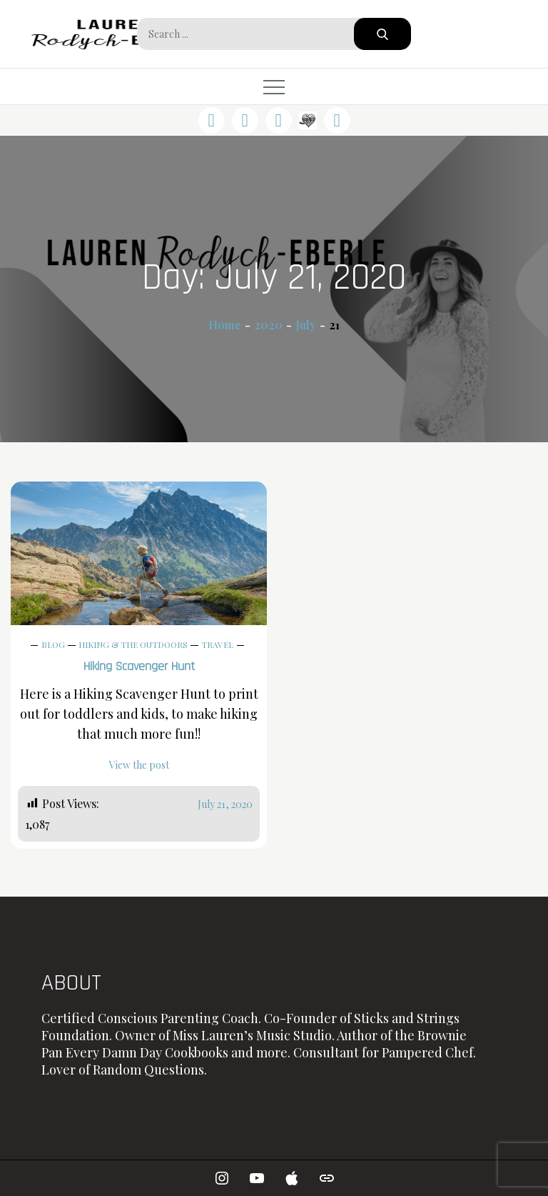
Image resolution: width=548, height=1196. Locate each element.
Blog (53, 644)
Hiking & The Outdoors (133, 644)
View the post (139, 765)
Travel (217, 644)
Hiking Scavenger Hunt (139, 666)
